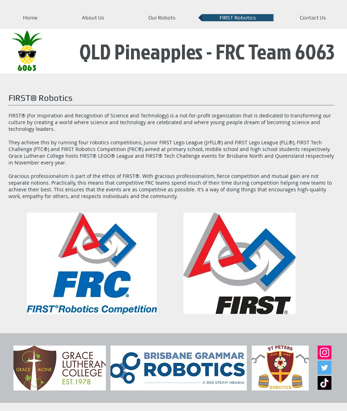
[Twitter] (324, 368)
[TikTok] (324, 383)
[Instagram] (324, 352)
